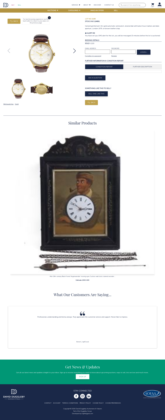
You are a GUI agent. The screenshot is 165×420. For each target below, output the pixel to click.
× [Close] (49, 18)
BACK (14, 21)
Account (57, 403)
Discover (97, 5)
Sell (19, 5)
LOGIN (160, 6)
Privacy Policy (85, 403)
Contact (47, 403)
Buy (13, 5)
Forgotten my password (93, 56)
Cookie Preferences (113, 403)
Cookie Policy (98, 403)
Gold (17, 104)
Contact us (109, 5)
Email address (90, 48)
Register (114, 56)
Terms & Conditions (70, 403)
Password (115, 48)
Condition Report (104, 67)
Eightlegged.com (87, 413)
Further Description (142, 67)
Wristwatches (8, 104)
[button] (74, 50)
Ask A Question (95, 78)
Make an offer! (97, 10)
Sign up (82, 377)
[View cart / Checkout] (152, 4)
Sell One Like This (96, 94)
